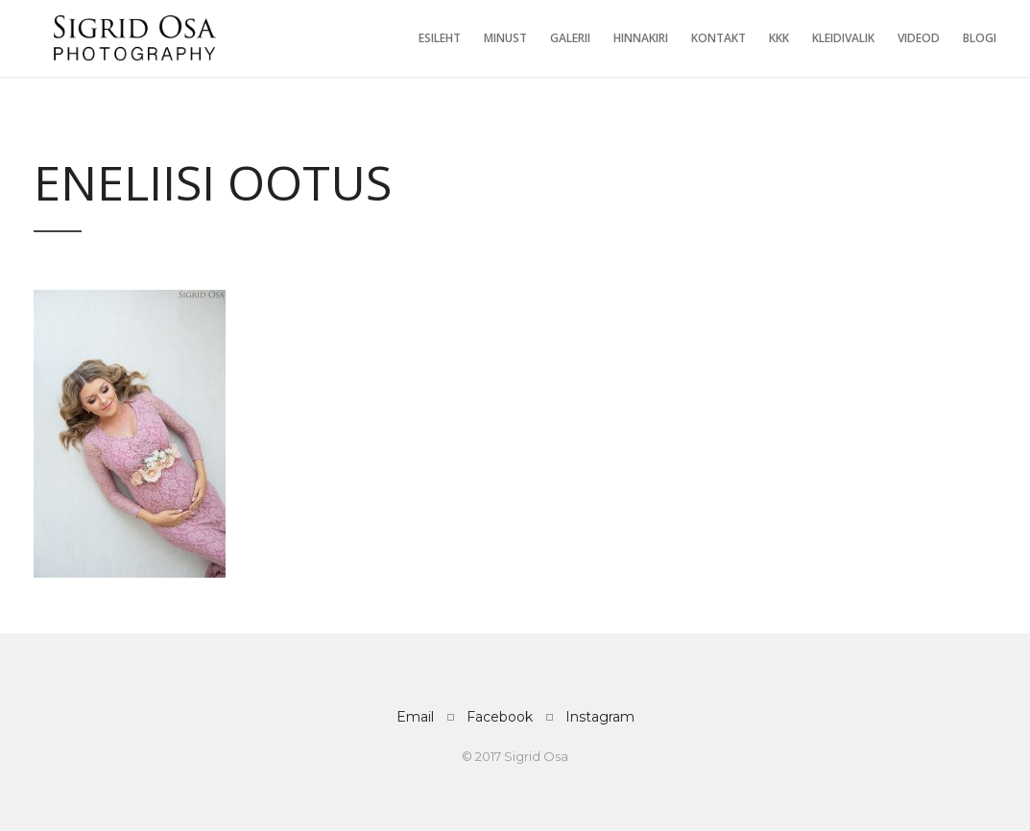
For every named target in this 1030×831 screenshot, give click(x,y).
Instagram (600, 716)
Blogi (979, 38)
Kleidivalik (843, 38)
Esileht (440, 38)
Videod (919, 38)
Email (415, 716)
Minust (505, 38)
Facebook (500, 716)
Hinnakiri (640, 38)
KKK (779, 38)
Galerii (570, 38)
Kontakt (718, 38)
